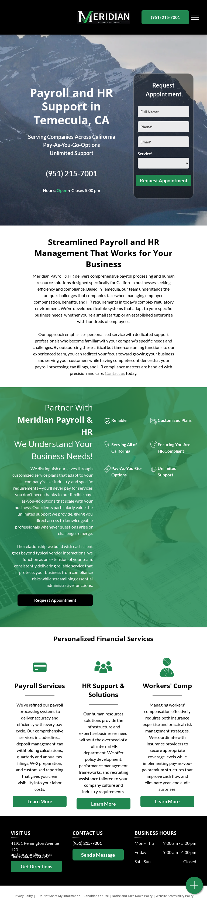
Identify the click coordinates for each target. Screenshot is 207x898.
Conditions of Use (96, 896)
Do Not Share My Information (59, 896)
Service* (145, 153)
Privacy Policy (23, 896)
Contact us (115, 373)
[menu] (195, 17)
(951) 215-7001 (71, 173)
